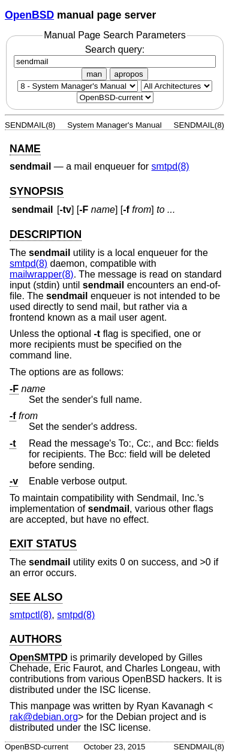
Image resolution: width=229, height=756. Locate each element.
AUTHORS (36, 639)
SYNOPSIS (37, 191)
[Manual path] (115, 97)
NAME (25, 149)
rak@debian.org (44, 717)
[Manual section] (77, 86)
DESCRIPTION (46, 234)
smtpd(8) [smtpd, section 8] (170, 166)
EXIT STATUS (43, 544)
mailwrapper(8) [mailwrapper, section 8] (42, 274)
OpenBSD (29, 15)
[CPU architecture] (176, 86)
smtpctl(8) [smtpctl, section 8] (31, 615)
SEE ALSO (36, 597)
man (94, 74)
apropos (129, 74)
